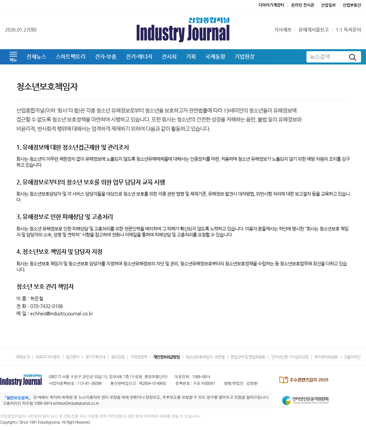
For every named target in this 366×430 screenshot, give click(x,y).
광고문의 (72, 357)
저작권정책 (138, 357)
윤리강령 (117, 357)
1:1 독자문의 (348, 29)
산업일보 (328, 5)
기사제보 (282, 29)
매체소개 (22, 357)
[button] (13, 56)
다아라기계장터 (271, 5)
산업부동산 (352, 5)
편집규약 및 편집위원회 (248, 357)
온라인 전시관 (302, 5)
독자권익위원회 (326, 357)
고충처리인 (352, 357)
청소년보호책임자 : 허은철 (205, 357)
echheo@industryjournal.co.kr (76, 403)
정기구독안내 (95, 357)
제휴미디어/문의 (47, 357)
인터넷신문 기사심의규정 (289, 357)
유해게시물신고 (313, 29)
